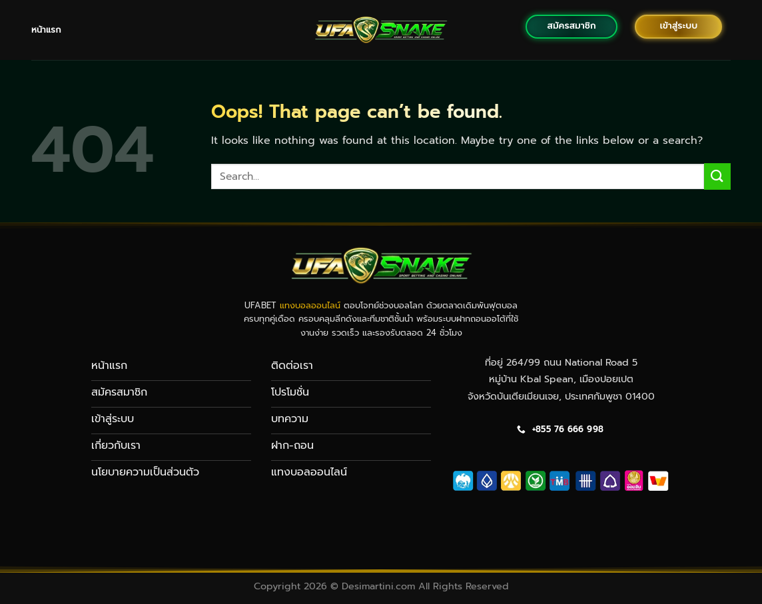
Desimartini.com (378, 586)
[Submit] (717, 176)
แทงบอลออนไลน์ (310, 305)
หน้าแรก (46, 29)
